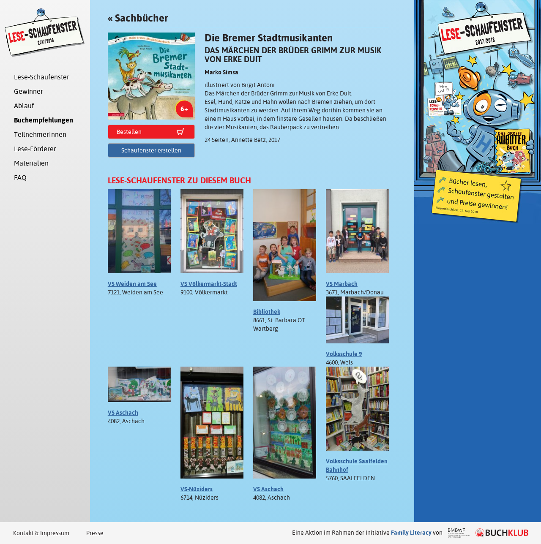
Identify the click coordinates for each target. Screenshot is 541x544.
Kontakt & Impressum (41, 533)
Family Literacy (411, 532)
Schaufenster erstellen (151, 150)
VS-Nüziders (196, 489)
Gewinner (28, 91)
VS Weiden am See (132, 283)
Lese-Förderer (35, 149)
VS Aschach (123, 412)
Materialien (31, 163)
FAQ (20, 178)
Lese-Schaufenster (41, 77)
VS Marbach (342, 283)
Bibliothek (266, 311)
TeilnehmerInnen (40, 135)
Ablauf (24, 106)
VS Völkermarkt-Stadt (208, 283)
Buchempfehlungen (43, 120)
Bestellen (129, 131)
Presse (95, 533)
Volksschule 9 (344, 354)
